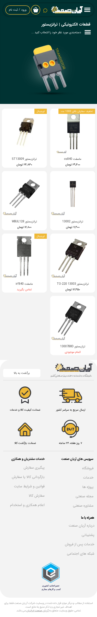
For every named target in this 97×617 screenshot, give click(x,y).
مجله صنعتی (84, 496)
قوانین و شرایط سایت (29, 486)
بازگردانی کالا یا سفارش (28, 477)
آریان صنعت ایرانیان (37, 611)
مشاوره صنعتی (83, 506)
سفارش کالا (37, 496)
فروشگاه (87, 468)
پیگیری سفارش (34, 467)
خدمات (88, 477)
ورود (24, 9)
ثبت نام (13, 9)
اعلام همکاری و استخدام (27, 505)
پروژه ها (87, 487)
